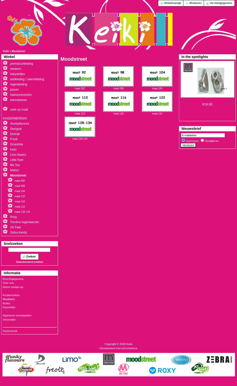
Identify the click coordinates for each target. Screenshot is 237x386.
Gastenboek (10, 330)
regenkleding (18, 84)
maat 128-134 (79, 137)
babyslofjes (17, 74)
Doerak (15, 134)
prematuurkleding (21, 63)
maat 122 (157, 112)
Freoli (14, 139)
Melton (14, 170)
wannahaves (18, 100)
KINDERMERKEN (15, 118)
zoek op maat (19, 109)
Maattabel (9, 299)
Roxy (13, 217)
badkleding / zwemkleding (27, 79)
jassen (14, 89)
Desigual (16, 129)
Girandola (16, 144)
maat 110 (79, 112)
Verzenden (9, 319)
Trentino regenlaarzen (24, 222)
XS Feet (15, 227)
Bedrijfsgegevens (13, 278)
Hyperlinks (9, 307)
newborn (15, 69)
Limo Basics (18, 154)
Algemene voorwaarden (17, 315)
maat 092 (79, 87)
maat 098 (118, 87)
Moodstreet (18, 51)
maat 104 (157, 87)
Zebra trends (18, 232)
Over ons (8, 282)
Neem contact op (13, 287)
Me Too (15, 165)
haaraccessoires (21, 94)
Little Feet (16, 160)
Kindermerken (11, 295)
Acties (6, 303)
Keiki (6, 51)
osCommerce (129, 348)
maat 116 (118, 112)
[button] (171, 3)
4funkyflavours (19, 123)
